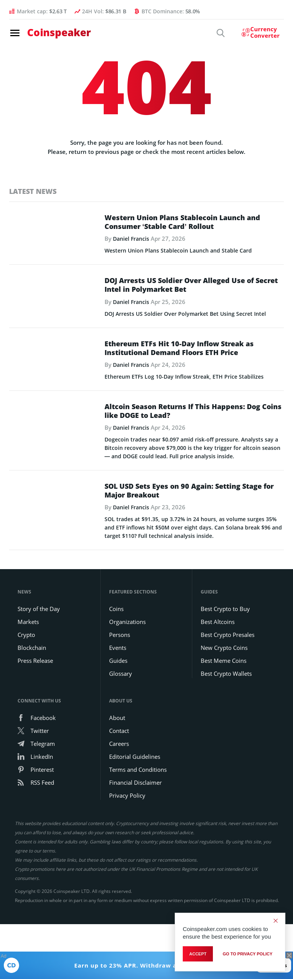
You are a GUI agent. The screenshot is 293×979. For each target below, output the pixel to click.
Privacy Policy (127, 881)
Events (117, 733)
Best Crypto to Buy (225, 694)
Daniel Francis (132, 239)
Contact (119, 816)
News (24, 677)
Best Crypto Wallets (226, 759)
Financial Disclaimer (135, 868)
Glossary (120, 759)
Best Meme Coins (223, 746)
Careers (119, 829)
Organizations (127, 707)
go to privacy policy (247, 954)
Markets (28, 707)
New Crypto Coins (224, 733)
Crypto (26, 720)
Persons (119, 720)
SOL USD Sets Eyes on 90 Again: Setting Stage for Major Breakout (189, 545)
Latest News (32, 191)
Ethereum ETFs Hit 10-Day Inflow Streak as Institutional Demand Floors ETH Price (179, 384)
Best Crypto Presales (227, 720)
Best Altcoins (218, 707)
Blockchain (32, 733)
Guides (118, 746)
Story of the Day (39, 694)
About (117, 803)
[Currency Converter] (257, 34)
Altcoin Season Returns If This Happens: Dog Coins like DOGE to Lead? (193, 465)
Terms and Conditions (138, 855)
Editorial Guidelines (134, 842)
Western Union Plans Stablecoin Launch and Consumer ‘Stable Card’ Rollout (182, 222)
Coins (116, 694)
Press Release (35, 746)
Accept (197, 954)
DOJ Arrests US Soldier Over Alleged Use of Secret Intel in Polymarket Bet (191, 303)
